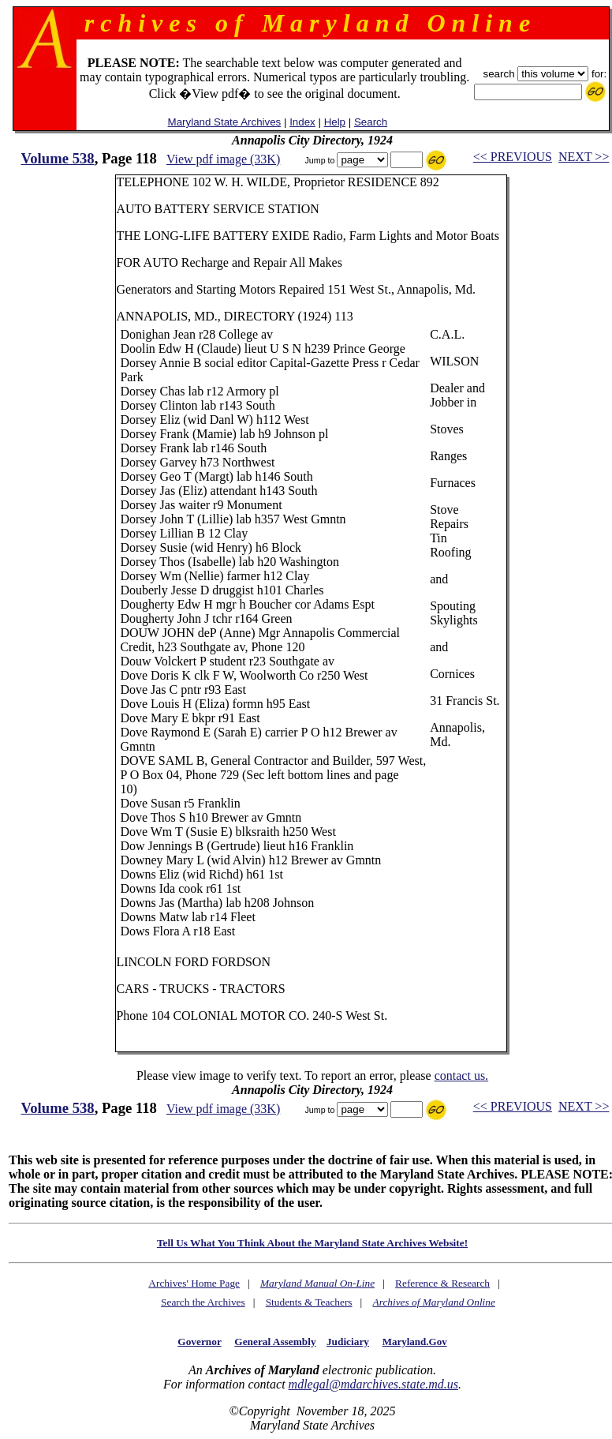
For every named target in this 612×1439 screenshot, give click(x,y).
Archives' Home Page (194, 1283)
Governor (199, 1341)
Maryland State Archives (225, 122)
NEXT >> (583, 156)
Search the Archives (203, 1302)
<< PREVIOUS (512, 156)
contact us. (461, 1075)
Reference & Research (442, 1283)
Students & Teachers (309, 1302)
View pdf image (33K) (223, 159)
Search (370, 122)
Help (334, 122)
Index (302, 122)
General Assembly (274, 1341)
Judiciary (348, 1341)
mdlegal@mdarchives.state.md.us (373, 1384)
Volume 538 (58, 158)
